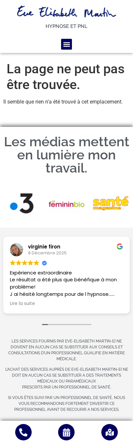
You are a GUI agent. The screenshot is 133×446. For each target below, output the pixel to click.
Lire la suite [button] (22, 304)
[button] (66, 41)
